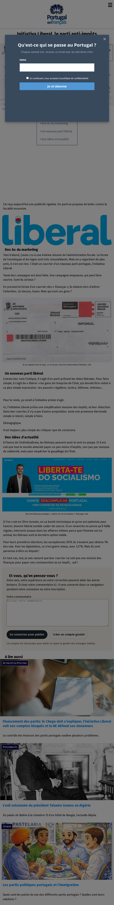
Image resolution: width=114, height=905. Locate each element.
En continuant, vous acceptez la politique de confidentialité (59, 78)
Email (23, 59)
